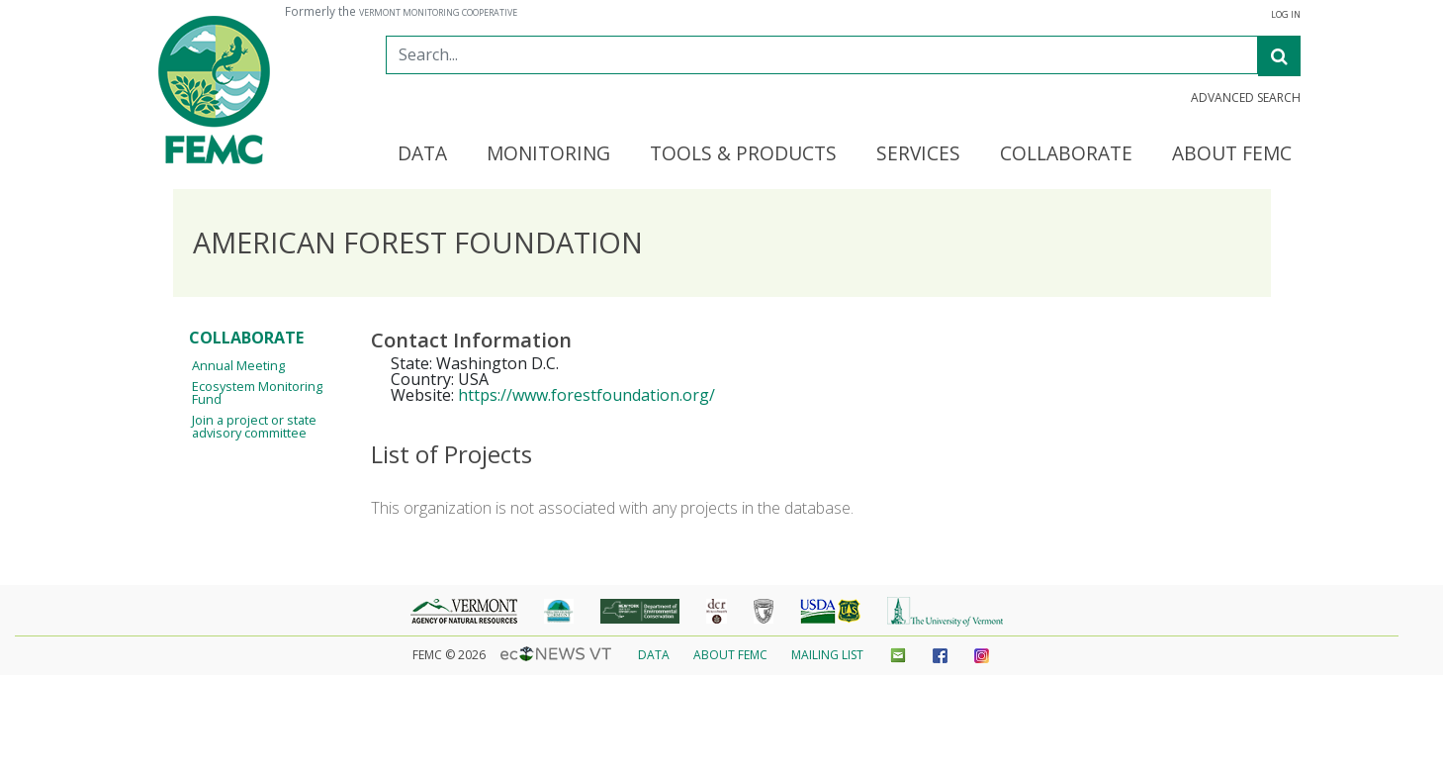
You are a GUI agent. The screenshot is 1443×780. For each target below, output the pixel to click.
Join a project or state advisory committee (254, 426)
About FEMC (730, 654)
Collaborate (246, 337)
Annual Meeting (238, 365)
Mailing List (827, 654)
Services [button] (918, 154)
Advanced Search (1246, 98)
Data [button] (422, 154)
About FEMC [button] (1232, 154)
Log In (1286, 15)
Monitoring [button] (548, 154)
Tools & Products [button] (743, 154)
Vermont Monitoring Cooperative (438, 13)
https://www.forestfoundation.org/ (586, 395)
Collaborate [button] (1066, 154)
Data (654, 654)
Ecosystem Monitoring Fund (257, 392)
